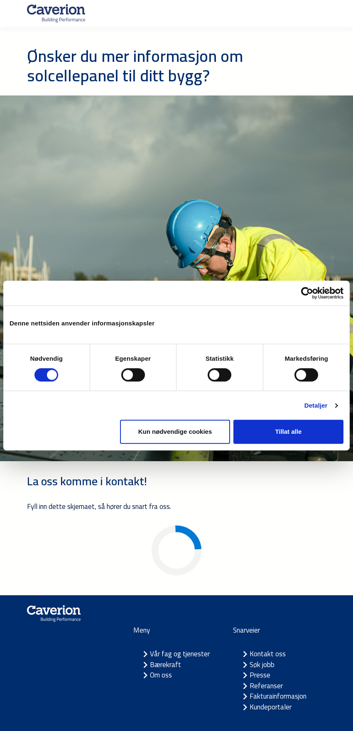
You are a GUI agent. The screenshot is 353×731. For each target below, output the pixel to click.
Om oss (161, 675)
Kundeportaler (271, 707)
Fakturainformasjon (278, 696)
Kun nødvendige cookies (175, 431)
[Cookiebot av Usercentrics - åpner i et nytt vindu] (307, 293)
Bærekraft (165, 664)
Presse (260, 675)
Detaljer (316, 405)
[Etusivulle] (56, 13)
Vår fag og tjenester (180, 653)
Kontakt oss (268, 653)
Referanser (266, 685)
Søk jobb (262, 664)
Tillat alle (288, 431)
